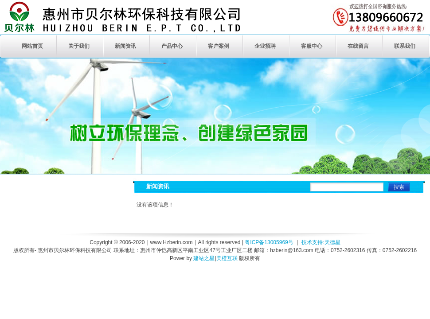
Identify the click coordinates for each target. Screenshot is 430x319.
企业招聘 (265, 46)
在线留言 (358, 46)
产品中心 (172, 46)
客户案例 (218, 46)
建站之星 (204, 258)
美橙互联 (227, 258)
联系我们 (404, 46)
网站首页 (32, 46)
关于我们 (79, 46)
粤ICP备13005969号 (269, 242)
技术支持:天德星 (320, 242)
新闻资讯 (125, 46)
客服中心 (311, 46)
